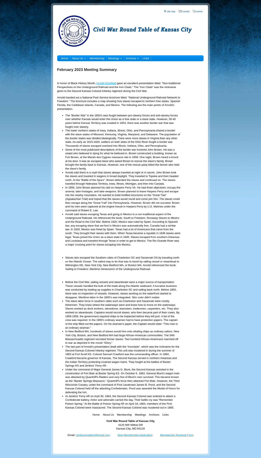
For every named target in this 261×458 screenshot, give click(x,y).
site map (171, 11)
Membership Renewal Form (177, 435)
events (199, 11)
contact (185, 11)
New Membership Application (135, 435)
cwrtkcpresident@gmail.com (93, 435)
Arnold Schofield (106, 83)
